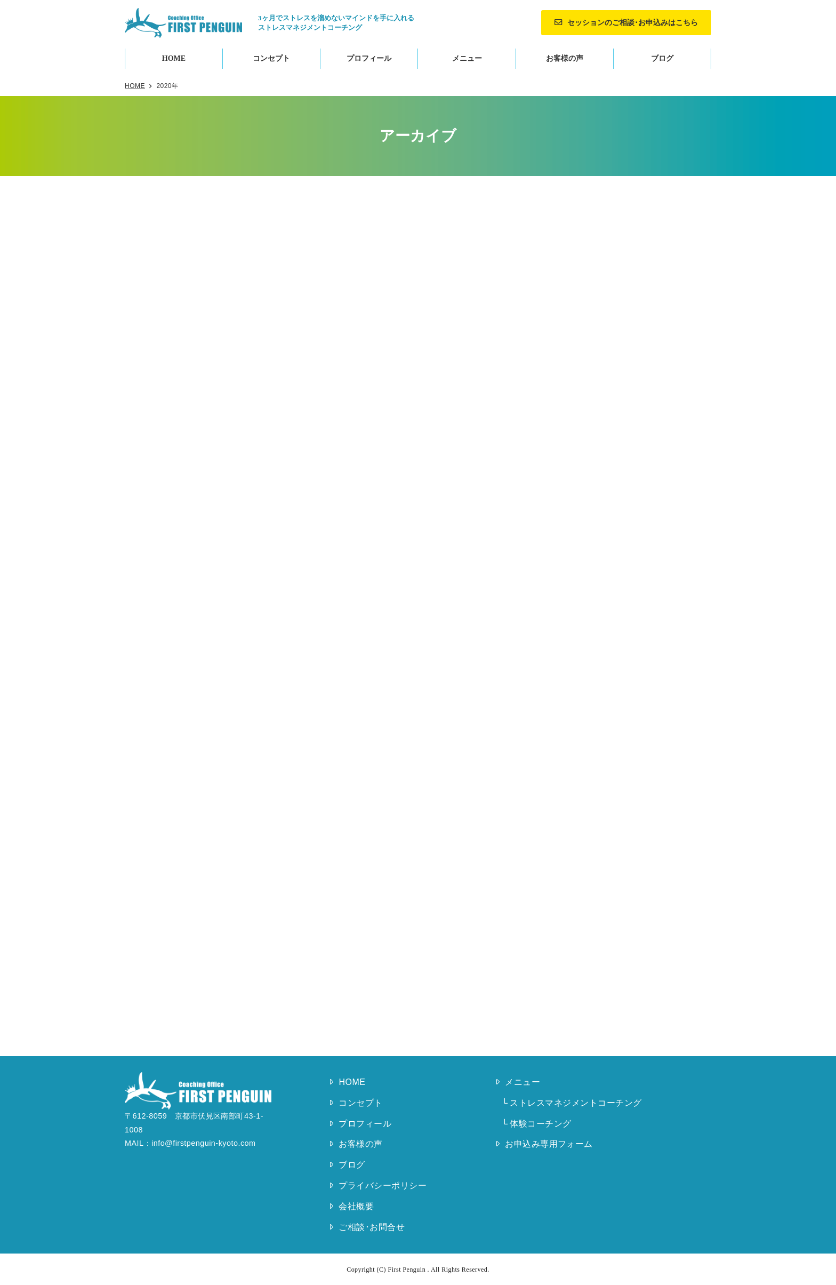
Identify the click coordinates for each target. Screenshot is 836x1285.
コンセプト (271, 58)
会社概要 (356, 1206)
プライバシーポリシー (383, 1185)
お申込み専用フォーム (549, 1143)
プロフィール (369, 58)
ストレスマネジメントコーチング (575, 1102)
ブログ (662, 58)
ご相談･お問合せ (372, 1227)
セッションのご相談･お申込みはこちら (632, 22)
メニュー (467, 58)
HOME (174, 58)
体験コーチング (540, 1123)
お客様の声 (564, 58)
